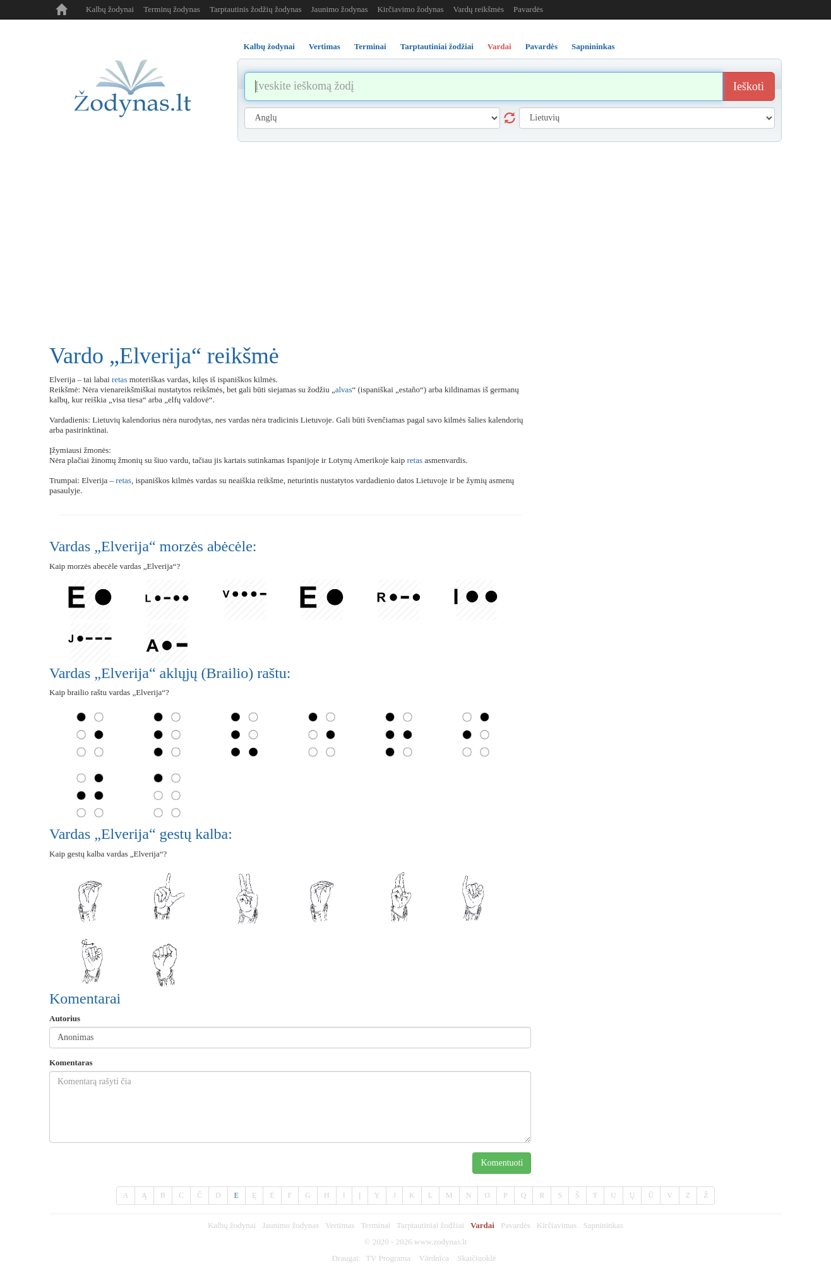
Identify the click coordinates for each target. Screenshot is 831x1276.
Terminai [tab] (370, 46)
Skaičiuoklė (476, 1258)
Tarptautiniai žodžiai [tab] (437, 46)
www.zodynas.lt (440, 1241)
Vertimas (339, 1225)
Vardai (482, 1225)
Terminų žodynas (171, 9)
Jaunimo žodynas (339, 9)
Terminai (375, 1225)
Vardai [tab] (499, 46)
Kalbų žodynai (110, 9)
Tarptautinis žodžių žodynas (256, 9)
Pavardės (528, 9)
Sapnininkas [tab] (593, 46)
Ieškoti (748, 86)
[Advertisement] (415, 236)
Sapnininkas (603, 1225)
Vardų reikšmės (479, 9)
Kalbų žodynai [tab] (269, 46)
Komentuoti (502, 1163)
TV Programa (388, 1258)
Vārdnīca (434, 1258)
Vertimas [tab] (324, 46)
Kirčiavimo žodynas (410, 9)
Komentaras (71, 1062)
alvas (343, 389)
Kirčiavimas (557, 1225)
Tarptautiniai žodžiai (430, 1225)
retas (120, 379)
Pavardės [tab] (541, 46)
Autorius (64, 1018)
